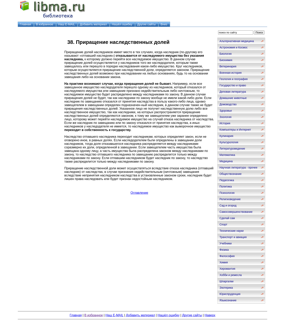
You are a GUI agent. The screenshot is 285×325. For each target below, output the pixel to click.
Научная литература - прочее (238, 167)
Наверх (210, 315)
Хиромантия (227, 268)
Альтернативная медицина (236, 41)
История (224, 123)
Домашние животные (233, 98)
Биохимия (225, 60)
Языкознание (228, 300)
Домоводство (228, 104)
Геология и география (233, 79)
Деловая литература (232, 91)
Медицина (226, 161)
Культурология (228, 142)
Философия (227, 256)
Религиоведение (230, 199)
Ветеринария (227, 66)
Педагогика (226, 180)
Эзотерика (226, 287)
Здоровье (225, 110)
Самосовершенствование (236, 211)
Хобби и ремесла (230, 275)
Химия (223, 262)
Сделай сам (227, 218)
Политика (225, 186)
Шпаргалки (226, 281)
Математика (227, 154)
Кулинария (226, 136)
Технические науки (231, 230)
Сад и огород (228, 205)
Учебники (225, 243)
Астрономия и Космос (233, 47)
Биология (225, 53)
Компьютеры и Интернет (235, 129)
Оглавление (139, 192)
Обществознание (230, 173)
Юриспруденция (229, 294)
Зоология (225, 117)
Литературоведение (232, 148)
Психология (227, 192)
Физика (224, 249)
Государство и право (232, 85)
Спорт (223, 224)
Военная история (230, 72)
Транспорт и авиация (233, 237)
